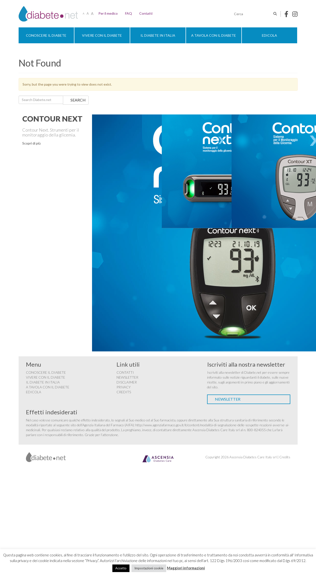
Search (78, 100)
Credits (124, 392)
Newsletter (127, 377)
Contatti (145, 13)
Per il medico (108, 13)
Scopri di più (31, 143)
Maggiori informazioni (186, 568)
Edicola (269, 35)
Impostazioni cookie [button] (148, 568)
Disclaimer (127, 382)
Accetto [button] (121, 568)
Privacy (124, 387)
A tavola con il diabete (213, 35)
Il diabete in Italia (157, 35)
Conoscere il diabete (46, 35)
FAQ (128, 13)
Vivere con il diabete (102, 35)
